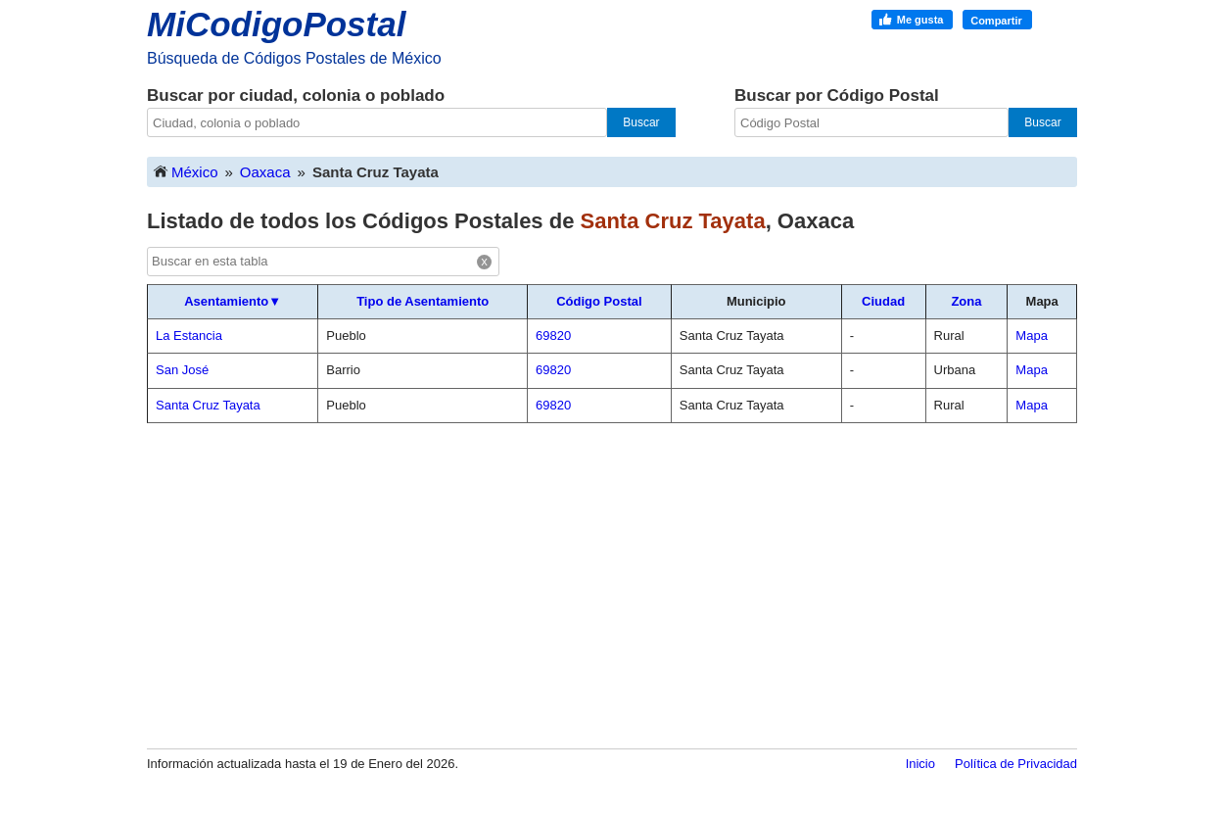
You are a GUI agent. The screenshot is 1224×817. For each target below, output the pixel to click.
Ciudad (883, 301)
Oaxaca (265, 172)
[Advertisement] (612, 585)
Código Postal (598, 301)
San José (182, 369)
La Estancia (189, 335)
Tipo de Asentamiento (422, 301)
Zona (966, 301)
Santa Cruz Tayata (208, 405)
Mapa (1031, 335)
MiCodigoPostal (276, 24)
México (185, 171)
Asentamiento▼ (232, 301)
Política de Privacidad (1016, 763)
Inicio (920, 763)
